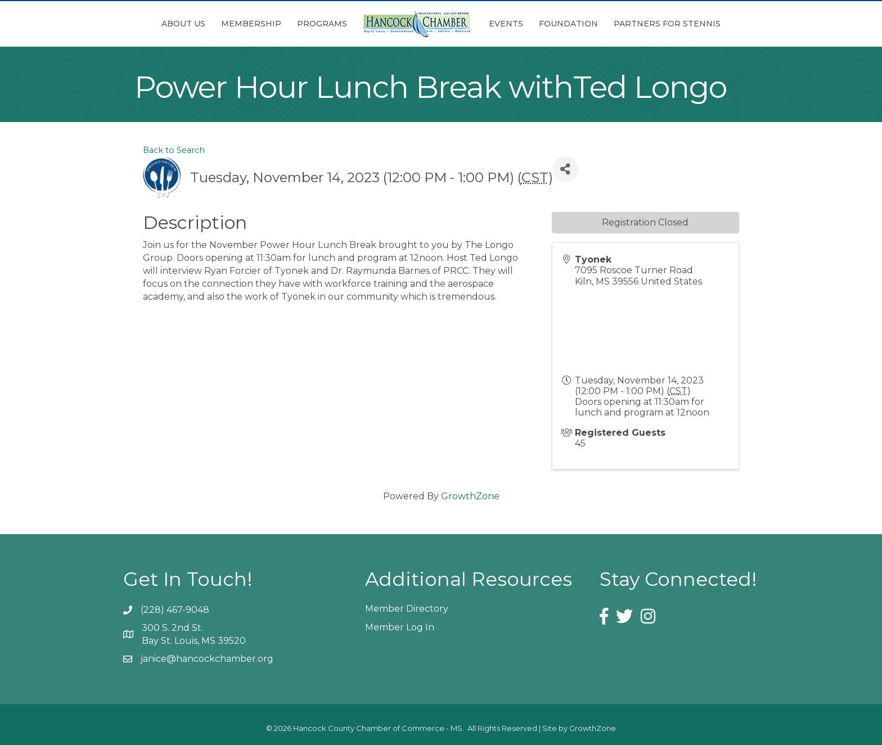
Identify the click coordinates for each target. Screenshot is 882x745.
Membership (251, 24)
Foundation (568, 24)
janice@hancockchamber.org (207, 658)
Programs (322, 24)
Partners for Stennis (667, 24)
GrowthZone (470, 496)
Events (506, 24)
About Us (183, 24)
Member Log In (399, 627)
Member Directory (406, 608)
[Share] (565, 169)
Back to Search (174, 150)
